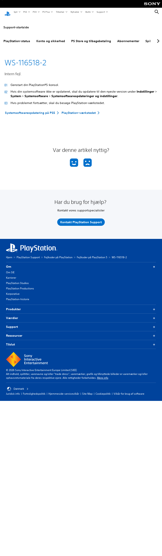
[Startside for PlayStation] (7, 12)
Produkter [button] (81, 305)
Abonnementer (128, 37)
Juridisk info (13, 390)
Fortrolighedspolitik (34, 390)
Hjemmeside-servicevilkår (63, 390)
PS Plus (46, 11)
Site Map (87, 390)
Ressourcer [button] (81, 332)
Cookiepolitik (103, 390)
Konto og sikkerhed (50, 37)
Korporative (13, 290)
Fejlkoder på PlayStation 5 (92, 253)
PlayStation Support (28, 253)
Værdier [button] (81, 314)
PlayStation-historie (17, 295)
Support (100, 11)
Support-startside (16, 23)
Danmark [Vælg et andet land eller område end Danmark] (17, 385)
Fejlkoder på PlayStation (58, 253)
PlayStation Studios (17, 279)
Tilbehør (60, 11)
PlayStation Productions (20, 284)
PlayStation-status (16, 37)
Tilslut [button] (81, 341)
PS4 (34, 11)
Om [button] (81, 263)
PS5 (25, 11)
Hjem (9, 253)
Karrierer (11, 274)
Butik (88, 11)
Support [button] (81, 323)
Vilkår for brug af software (129, 390)
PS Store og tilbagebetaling (91, 37)
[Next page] (157, 37)
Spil (15, 11)
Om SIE (10, 268)
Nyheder (74, 11)
